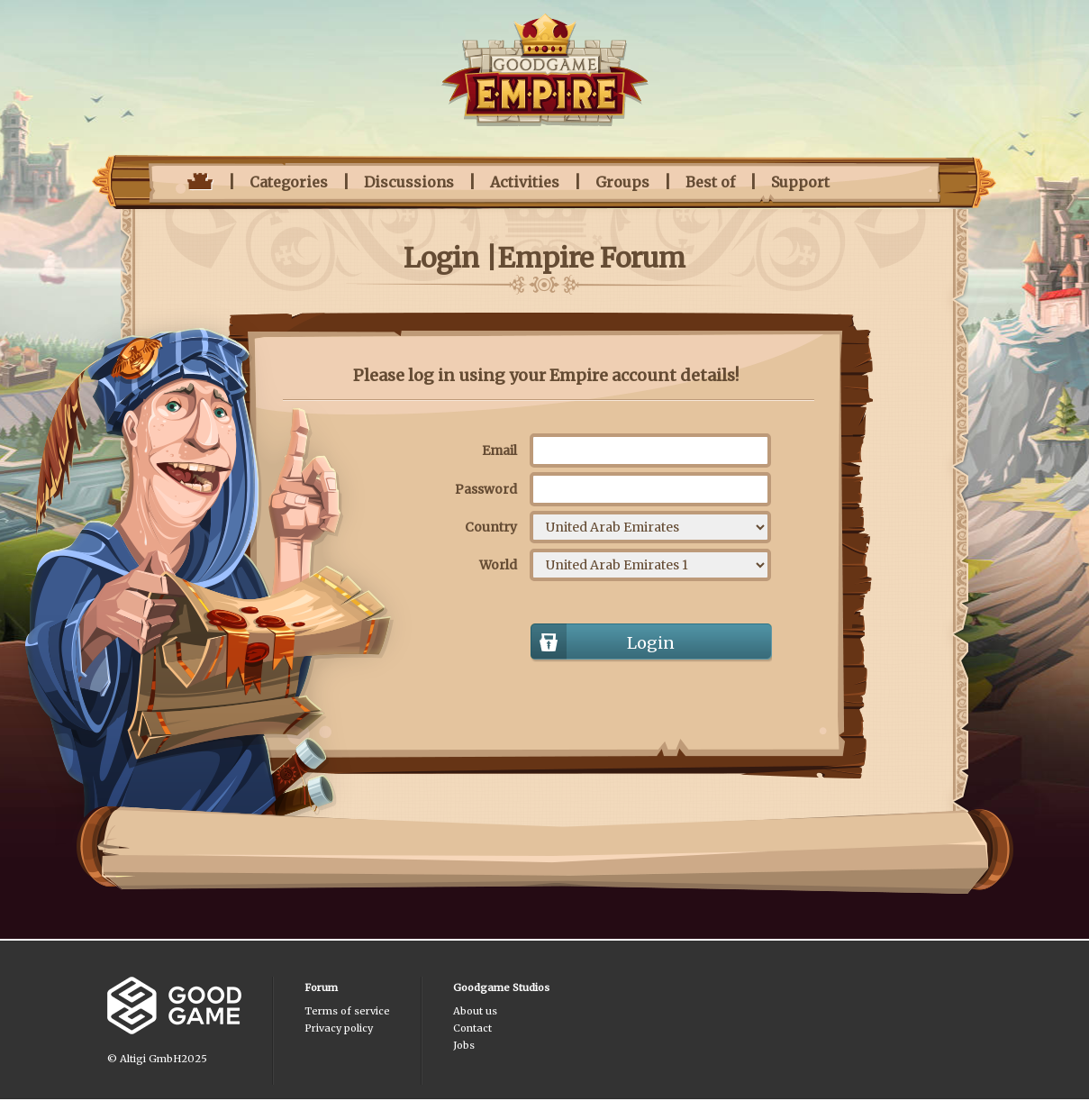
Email (499, 450)
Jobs (464, 1045)
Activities (524, 182)
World (498, 565)
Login (651, 642)
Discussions (409, 182)
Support (800, 182)
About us (475, 1011)
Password (486, 489)
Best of (710, 182)
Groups (622, 182)
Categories (289, 182)
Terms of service (347, 1011)
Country (491, 527)
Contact (472, 1028)
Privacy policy (338, 1028)
